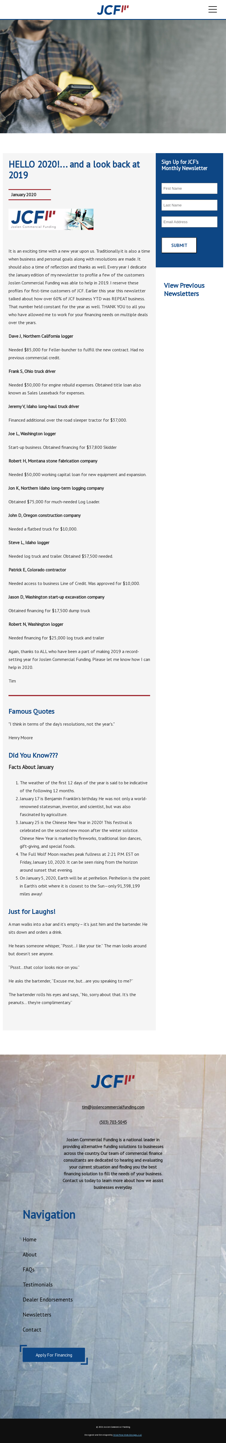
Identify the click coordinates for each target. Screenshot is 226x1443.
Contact (32, 1329)
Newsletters (37, 1314)
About (30, 1254)
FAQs (29, 1269)
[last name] (189, 205)
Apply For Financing (54, 1355)
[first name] (189, 188)
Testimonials (38, 1284)
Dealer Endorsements (48, 1299)
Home (30, 1239)
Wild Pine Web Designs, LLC (127, 1434)
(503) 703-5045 (113, 1122)
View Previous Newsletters (184, 290)
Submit (179, 245)
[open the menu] (212, 10)
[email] (189, 221)
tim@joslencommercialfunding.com (113, 1107)
